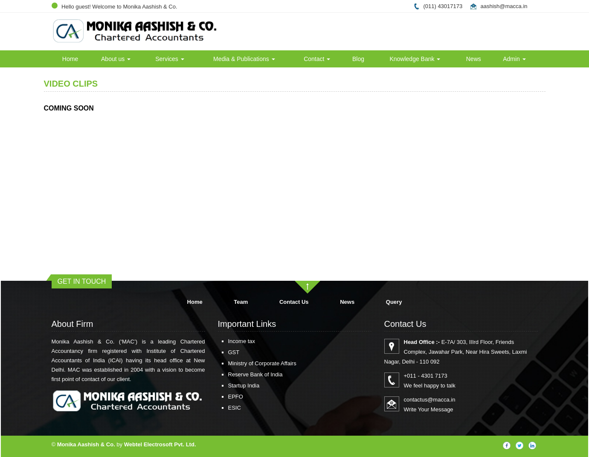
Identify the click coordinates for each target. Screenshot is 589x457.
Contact (317, 58)
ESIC (221, 408)
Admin (514, 58)
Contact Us (294, 302)
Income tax (229, 341)
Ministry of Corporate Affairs (249, 363)
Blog (358, 58)
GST (221, 352)
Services (169, 58)
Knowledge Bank (414, 58)
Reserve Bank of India (242, 374)
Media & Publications (244, 58)
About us (116, 58)
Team (241, 302)
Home (70, 58)
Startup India (231, 385)
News (473, 58)
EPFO (222, 396)
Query (394, 302)
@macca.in (513, 6)
